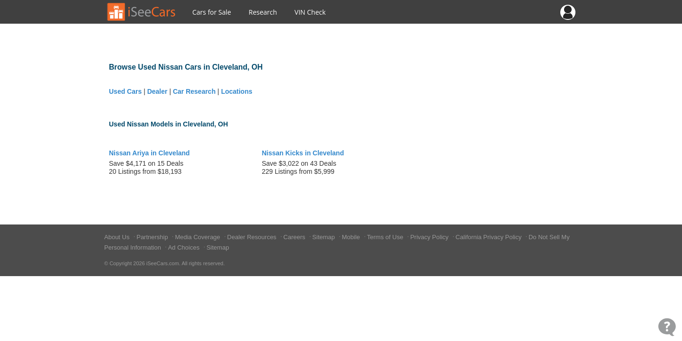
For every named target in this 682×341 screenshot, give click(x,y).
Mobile (352, 237)
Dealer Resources (252, 237)
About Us (117, 237)
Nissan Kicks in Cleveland (303, 153)
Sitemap (324, 237)
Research (263, 12)
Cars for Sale (211, 12)
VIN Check (310, 12)
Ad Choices (184, 247)
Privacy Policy (430, 237)
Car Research (194, 91)
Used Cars (125, 91)
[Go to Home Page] (142, 11)
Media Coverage (198, 237)
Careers (295, 237)
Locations (236, 91)
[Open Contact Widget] (667, 327)
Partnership (153, 237)
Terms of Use (386, 237)
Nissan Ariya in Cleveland (149, 153)
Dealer (157, 91)
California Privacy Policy (489, 237)
